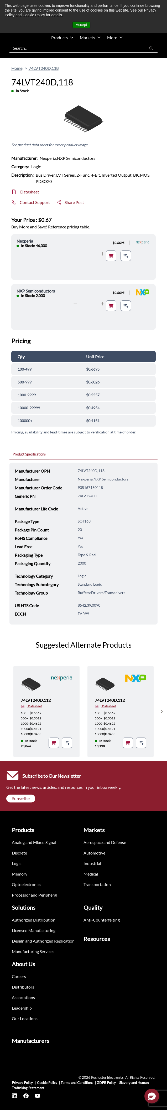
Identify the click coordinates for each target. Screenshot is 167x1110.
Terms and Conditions (77, 1083)
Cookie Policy (47, 1083)
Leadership (22, 1007)
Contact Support (35, 202)
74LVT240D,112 (36, 700)
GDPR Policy (106, 1083)
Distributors (23, 986)
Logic (16, 863)
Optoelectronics (26, 884)
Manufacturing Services (33, 951)
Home (16, 68)
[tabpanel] (83, 543)
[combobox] (75, 48)
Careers (19, 976)
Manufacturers (30, 1040)
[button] (151, 1096)
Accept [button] (81, 25)
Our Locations (25, 1018)
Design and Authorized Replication (43, 940)
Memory (19, 873)
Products (62, 37)
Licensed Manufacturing (33, 930)
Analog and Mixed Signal (34, 842)
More (115, 37)
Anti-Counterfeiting (102, 919)
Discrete (19, 852)
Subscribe (21, 798)
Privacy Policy (23, 1083)
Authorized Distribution (33, 919)
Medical (91, 873)
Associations (23, 997)
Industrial (92, 863)
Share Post (74, 202)
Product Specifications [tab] (29, 454)
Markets (90, 37)
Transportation (97, 884)
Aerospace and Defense (105, 842)
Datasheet (29, 191)
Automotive (94, 852)
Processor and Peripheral (34, 894)
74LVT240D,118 (44, 68)
